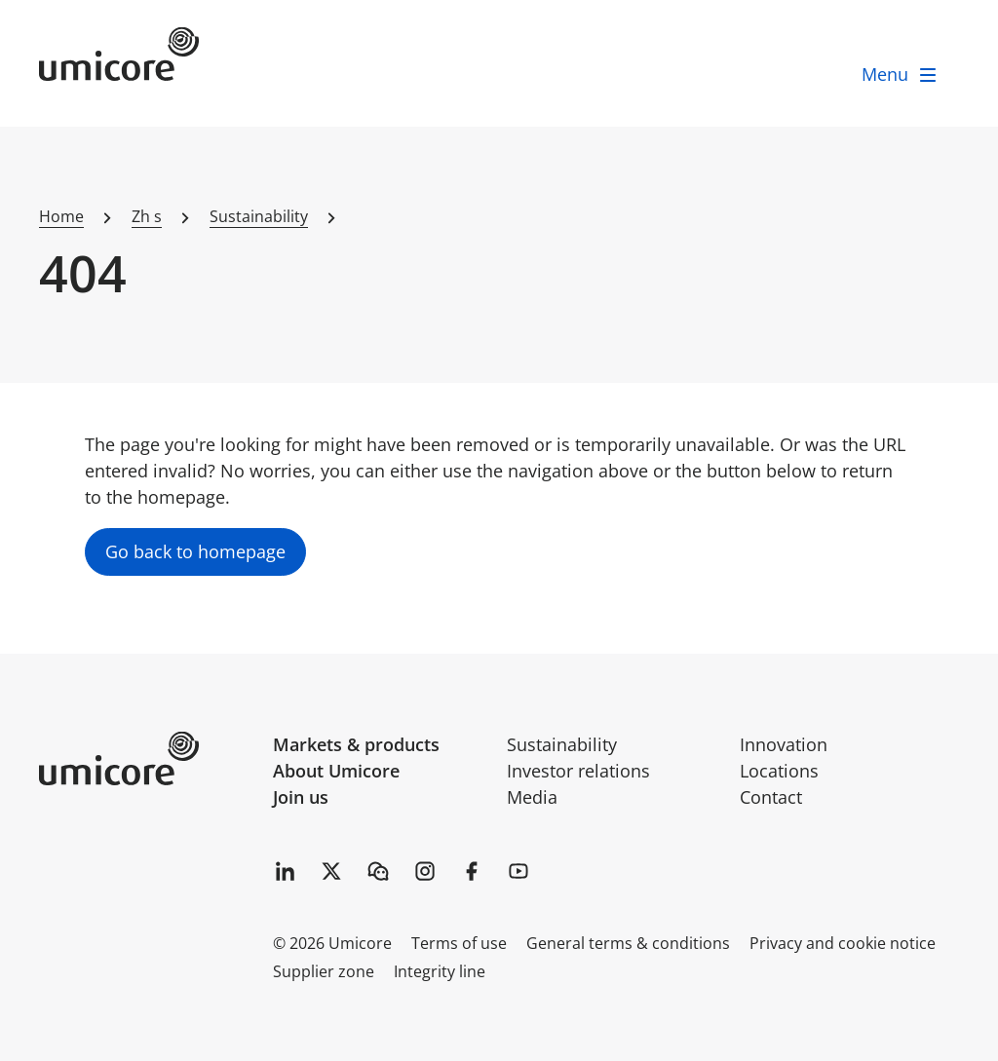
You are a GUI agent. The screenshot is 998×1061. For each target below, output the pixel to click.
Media (532, 797)
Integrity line (439, 971)
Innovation (783, 744)
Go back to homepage (195, 551)
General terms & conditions (628, 943)
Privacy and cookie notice (842, 943)
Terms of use (459, 943)
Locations (779, 770)
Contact (771, 797)
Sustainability (562, 744)
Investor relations (578, 770)
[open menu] (900, 74)
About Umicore (336, 770)
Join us (300, 797)
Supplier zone (323, 971)
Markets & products (356, 744)
